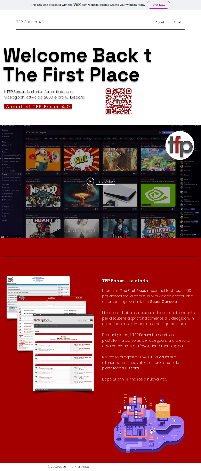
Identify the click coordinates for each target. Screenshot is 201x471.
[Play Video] (101, 181)
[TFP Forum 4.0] (35, 22)
